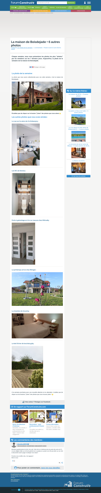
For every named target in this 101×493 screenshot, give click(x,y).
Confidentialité (81, 489)
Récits (22, 7)
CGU (61, 489)
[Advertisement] (50, 25)
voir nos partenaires (14, 480)
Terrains (52, 7)
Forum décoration (52, 424)
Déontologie (69, 489)
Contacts (27, 489)
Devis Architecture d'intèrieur (19, 425)
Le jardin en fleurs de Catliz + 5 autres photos (78, 111)
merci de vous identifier (50, 468)
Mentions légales (44, 489)
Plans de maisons (61, 7)
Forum (13, 7)
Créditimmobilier (45, 7)
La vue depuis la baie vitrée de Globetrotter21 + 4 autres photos (78, 128)
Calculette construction (54, 489)
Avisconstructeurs (78, 7)
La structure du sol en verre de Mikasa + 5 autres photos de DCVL (78, 145)
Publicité (75, 489)
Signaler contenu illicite (35, 489)
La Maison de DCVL (78, 161)
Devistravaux (70, 7)
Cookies (87, 489)
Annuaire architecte (61, 10)
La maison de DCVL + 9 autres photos (78, 95)
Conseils (37, 7)
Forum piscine (81, 10)
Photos (30, 7)
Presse (64, 489)
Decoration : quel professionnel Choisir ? (36, 426)
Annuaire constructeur (20, 10)
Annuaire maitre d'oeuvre (40, 10)
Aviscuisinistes (87, 7)
